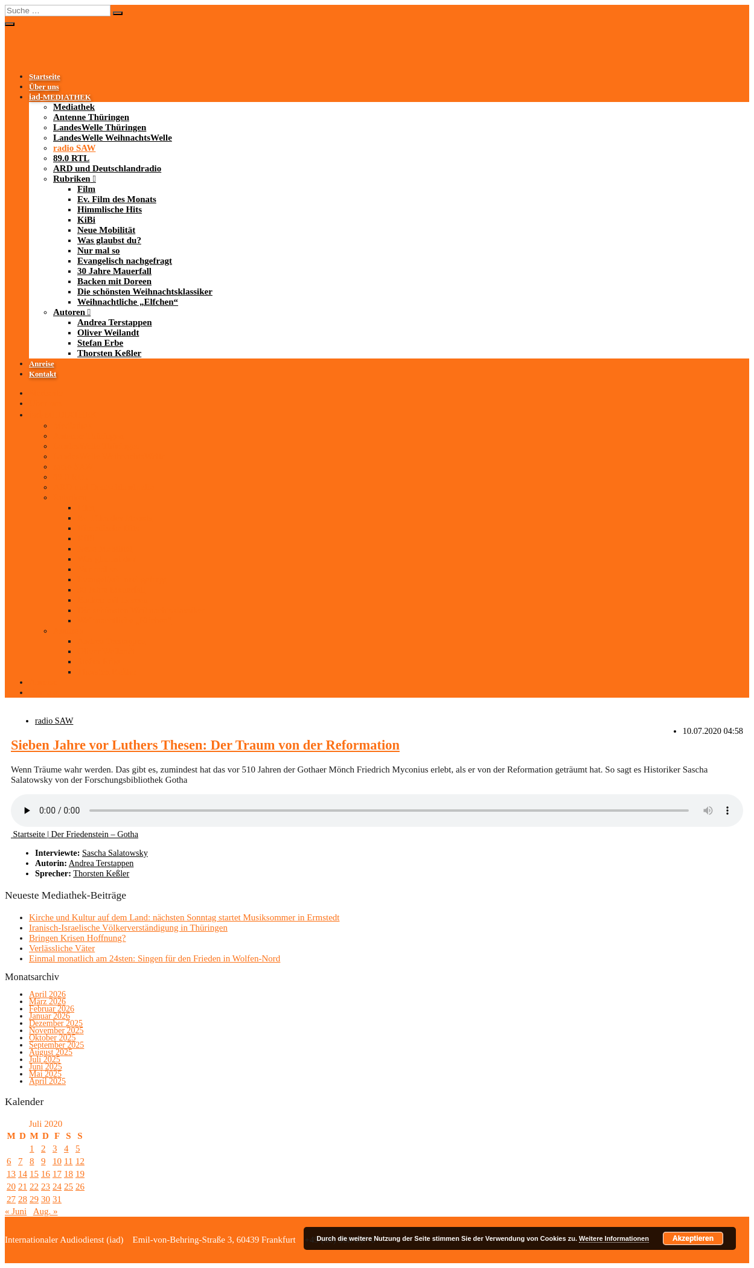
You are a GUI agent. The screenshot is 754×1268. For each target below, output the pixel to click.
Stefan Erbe (100, 343)
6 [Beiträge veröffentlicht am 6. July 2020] (9, 1161)
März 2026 (47, 1001)
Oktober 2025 (52, 1037)
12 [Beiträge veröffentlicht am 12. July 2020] (80, 1161)
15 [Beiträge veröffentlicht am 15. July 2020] (34, 1174)
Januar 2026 (49, 1016)
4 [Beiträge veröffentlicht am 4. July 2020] (66, 1148)
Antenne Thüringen (91, 117)
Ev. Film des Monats (116, 199)
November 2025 (56, 1030)
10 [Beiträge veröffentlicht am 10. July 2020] (57, 1161)
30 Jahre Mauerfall (114, 271)
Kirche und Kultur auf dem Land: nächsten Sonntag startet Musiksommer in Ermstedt (184, 917)
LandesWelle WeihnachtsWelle (112, 137)
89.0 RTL (71, 158)
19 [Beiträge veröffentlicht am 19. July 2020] (80, 1174)
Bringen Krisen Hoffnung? (77, 938)
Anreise (41, 364)
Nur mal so (98, 250)
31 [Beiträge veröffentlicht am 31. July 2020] (57, 1199)
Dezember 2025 (56, 1023)
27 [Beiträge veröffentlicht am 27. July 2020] (11, 1199)
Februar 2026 (51, 1008)
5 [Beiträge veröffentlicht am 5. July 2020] (77, 1148)
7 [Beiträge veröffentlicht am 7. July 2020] (20, 1161)
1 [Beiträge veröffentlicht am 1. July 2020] (32, 1148)
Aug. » (45, 1211)
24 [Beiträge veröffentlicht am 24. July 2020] (57, 1186)
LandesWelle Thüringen (99, 127)
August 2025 (50, 1052)
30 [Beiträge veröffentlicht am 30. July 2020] (45, 1199)
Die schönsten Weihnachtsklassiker (144, 291)
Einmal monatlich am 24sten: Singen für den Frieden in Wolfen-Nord (154, 958)
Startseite (44, 76)
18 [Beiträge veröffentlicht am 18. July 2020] (68, 1174)
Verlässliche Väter (62, 948)
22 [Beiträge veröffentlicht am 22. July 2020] (34, 1186)
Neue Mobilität (106, 230)
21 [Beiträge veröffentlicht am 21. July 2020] (22, 1186)
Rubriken (72, 178)
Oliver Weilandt (108, 332)
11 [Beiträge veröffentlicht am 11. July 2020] (68, 1161)
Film (86, 189)
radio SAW (74, 148)
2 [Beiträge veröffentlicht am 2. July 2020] (43, 1148)
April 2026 (47, 994)
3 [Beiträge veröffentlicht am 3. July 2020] (55, 1148)
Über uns (44, 87)
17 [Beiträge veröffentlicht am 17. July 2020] (57, 1174)
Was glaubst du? (109, 240)
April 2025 (47, 1081)
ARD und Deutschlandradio (107, 168)
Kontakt (42, 374)
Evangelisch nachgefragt (124, 261)
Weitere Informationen (614, 1238)
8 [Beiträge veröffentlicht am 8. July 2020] (32, 1161)
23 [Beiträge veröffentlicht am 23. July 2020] (45, 1186)
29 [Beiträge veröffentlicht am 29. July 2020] (34, 1199)
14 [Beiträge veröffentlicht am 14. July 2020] (22, 1174)
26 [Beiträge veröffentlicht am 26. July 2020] (80, 1186)
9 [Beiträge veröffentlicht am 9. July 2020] (43, 1161)
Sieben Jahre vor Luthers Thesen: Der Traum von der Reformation (205, 745)
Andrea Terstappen (114, 322)
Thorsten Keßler (109, 353)
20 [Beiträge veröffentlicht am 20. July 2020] (11, 1186)
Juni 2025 (45, 1066)
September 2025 (56, 1045)
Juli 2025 (44, 1059)
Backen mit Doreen (114, 281)
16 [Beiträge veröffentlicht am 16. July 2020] (45, 1174)
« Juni (16, 1211)
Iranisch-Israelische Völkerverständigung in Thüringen (128, 927)
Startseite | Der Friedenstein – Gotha (74, 834)
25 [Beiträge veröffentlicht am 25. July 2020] (68, 1186)
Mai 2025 (45, 1073)
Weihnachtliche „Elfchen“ (127, 302)
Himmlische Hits (109, 209)
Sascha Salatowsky (115, 853)
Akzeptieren (693, 1238)
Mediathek (74, 107)
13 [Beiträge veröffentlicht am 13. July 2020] (11, 1174)
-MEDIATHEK (60, 97)
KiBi (86, 220)
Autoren (69, 312)
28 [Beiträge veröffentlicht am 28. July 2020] (22, 1199)
